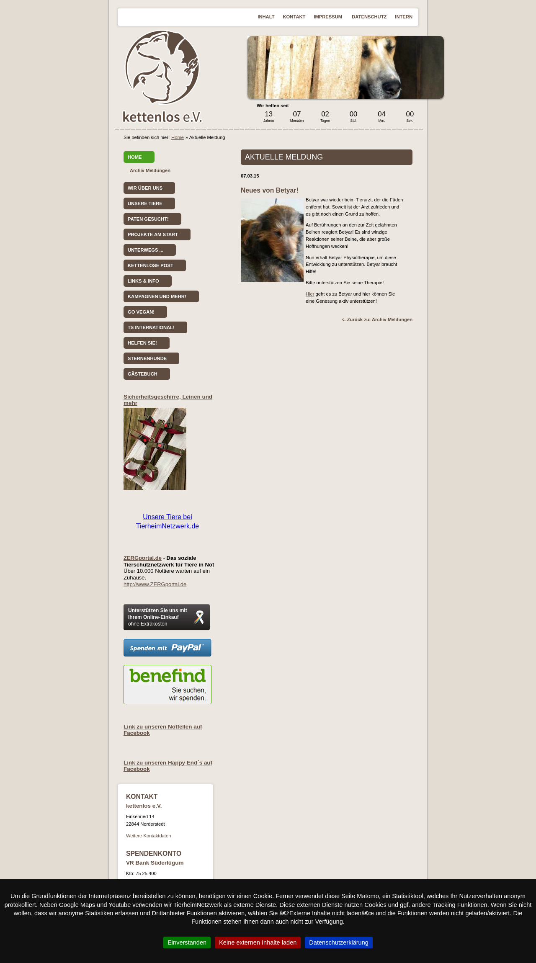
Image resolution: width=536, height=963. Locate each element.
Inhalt (266, 16)
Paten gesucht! (148, 218)
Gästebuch (142, 373)
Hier (310, 293)
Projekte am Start (153, 234)
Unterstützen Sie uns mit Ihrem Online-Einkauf (157, 617)
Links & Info (143, 280)
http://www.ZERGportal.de (155, 584)
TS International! (151, 327)
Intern (403, 16)
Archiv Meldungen (150, 170)
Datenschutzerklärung (338, 942)
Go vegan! (141, 311)
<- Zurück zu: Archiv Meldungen (376, 319)
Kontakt (294, 16)
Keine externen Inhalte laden (257, 942)
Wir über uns (145, 188)
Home (177, 137)
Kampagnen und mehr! (157, 296)
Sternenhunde (147, 358)
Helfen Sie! (142, 342)
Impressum (328, 16)
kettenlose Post (150, 265)
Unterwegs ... (145, 249)
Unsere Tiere (145, 203)
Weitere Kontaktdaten (148, 835)
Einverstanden (187, 942)
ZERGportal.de (143, 558)
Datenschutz (369, 16)
